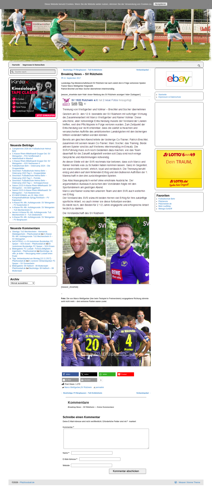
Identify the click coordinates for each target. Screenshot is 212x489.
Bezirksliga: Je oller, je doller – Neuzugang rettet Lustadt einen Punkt (32, 252)
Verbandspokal (143, 70)
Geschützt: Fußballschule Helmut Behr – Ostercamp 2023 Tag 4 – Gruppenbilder (29, 171)
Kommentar (69, 427)
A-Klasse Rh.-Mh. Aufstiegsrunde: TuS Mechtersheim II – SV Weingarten (32, 235)
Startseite (16, 65)
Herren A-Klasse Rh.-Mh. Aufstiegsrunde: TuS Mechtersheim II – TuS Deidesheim (31, 212)
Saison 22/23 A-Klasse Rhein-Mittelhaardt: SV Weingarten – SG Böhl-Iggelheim (31, 186)
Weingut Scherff (165, 209)
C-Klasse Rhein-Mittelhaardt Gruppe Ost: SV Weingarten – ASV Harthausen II (31, 161)
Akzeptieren (160, 4)
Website (66, 469)
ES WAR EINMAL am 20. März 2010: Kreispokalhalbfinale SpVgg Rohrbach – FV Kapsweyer (30, 197)
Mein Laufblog (165, 206)
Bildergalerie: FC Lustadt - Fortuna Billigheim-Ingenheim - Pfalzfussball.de (31, 249)
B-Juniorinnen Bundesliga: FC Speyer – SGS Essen (33, 244)
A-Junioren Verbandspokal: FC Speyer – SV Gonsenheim (33, 261)
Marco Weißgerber (72, 387)
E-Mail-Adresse (70, 463)
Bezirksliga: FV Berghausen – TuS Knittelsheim (81, 70)
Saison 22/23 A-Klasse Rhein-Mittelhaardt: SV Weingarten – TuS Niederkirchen (31, 191)
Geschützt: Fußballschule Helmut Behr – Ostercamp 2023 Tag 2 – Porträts (29, 176)
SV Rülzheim (86, 387)
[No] (208, 4)
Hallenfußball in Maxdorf (22, 158)
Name (66, 457)
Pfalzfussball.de (27, 486)
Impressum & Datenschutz (34, 65)
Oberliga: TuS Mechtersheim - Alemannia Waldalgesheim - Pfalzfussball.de (29, 232)
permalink (99, 387)
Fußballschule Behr (167, 199)
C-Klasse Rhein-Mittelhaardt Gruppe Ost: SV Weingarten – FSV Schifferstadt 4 (31, 154)
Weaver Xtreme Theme (189, 486)
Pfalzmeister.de (165, 204)
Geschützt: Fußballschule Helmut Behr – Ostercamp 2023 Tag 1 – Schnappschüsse (30, 181)
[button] (70, 374)
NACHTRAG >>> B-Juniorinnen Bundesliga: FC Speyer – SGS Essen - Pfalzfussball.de (32, 241)
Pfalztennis (163, 201)
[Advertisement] (26, 129)
